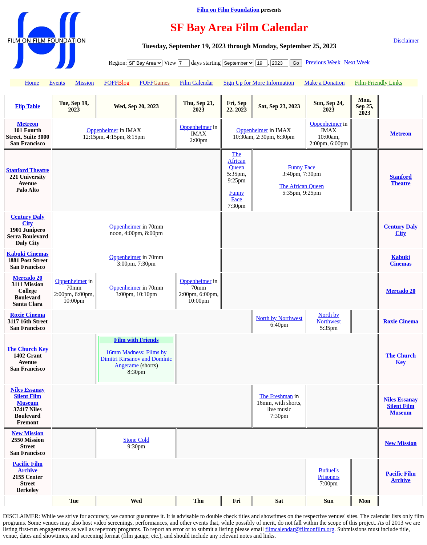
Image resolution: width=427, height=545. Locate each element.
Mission (84, 83)
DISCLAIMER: (21, 516)
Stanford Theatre (27, 170)
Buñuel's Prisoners (329, 473)
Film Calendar (196, 83)
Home (32, 83)
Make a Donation (324, 83)
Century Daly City (27, 220)
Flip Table (27, 106)
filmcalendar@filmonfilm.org (299, 529)
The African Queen (237, 160)
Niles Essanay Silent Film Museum (28, 396)
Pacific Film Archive (28, 467)
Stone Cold (136, 440)
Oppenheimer (102, 130)
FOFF (116, 83)
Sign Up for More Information (258, 83)
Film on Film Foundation (228, 10)
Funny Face (236, 196)
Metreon (27, 124)
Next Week (357, 62)
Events (57, 83)
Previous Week (323, 62)
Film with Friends (136, 340)
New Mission (28, 433)
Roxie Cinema (27, 315)
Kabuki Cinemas (27, 254)
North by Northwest (279, 318)
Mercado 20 (27, 278)
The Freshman (276, 396)
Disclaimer (406, 40)
